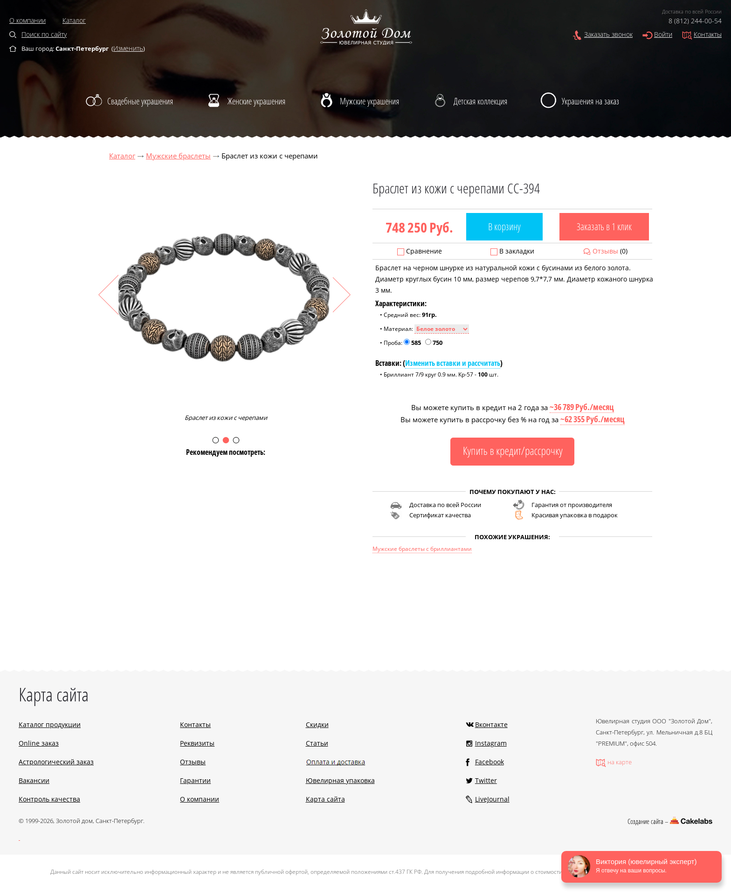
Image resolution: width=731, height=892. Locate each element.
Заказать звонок (608, 34)
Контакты (708, 34)
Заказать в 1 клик (604, 226)
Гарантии (195, 780)
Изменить (128, 48)
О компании (27, 20)
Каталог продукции (50, 724)
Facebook (489, 761)
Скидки (317, 724)
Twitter (486, 780)
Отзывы (605, 251)
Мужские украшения (369, 101)
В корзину (504, 226)
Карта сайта (325, 799)
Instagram (491, 743)
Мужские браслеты (178, 155)
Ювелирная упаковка (340, 780)
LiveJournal (492, 799)
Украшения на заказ (590, 101)
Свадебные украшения (140, 101)
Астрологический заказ (56, 761)
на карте (619, 762)
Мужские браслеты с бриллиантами (422, 549)
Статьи (317, 743)
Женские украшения (256, 101)
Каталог (74, 20)
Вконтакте (491, 724)
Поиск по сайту (44, 34)
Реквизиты (197, 743)
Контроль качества (49, 799)
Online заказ (39, 743)
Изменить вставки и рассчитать (452, 363)
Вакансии (34, 780)
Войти (663, 34)
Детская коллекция (480, 101)
